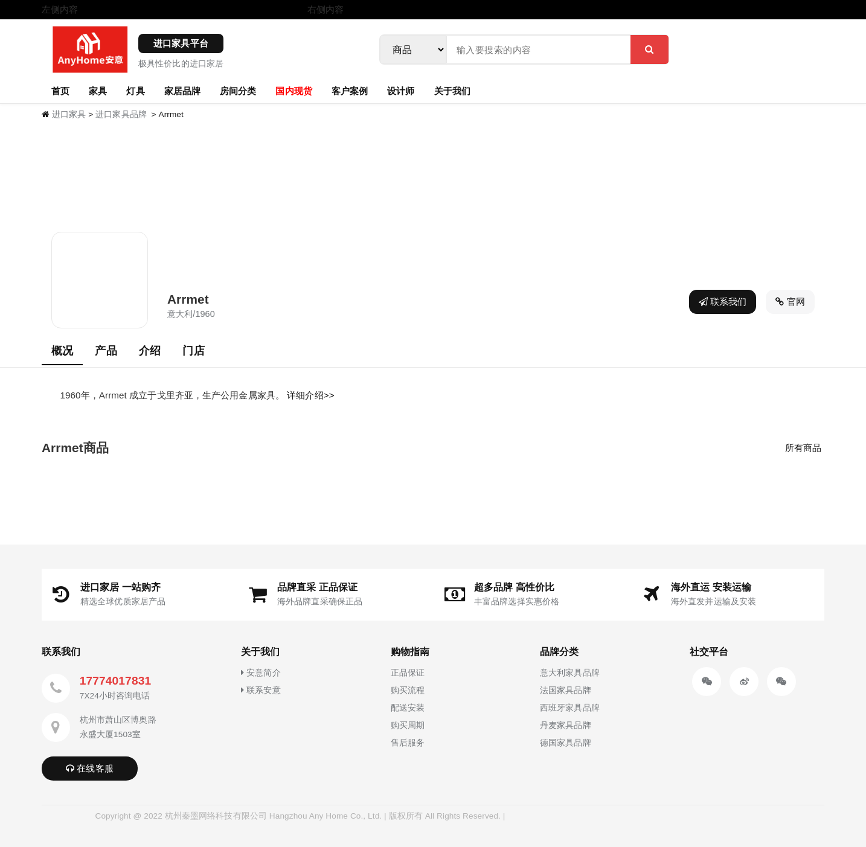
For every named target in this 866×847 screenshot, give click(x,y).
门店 (193, 351)
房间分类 (238, 91)
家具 (98, 91)
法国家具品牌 (565, 690)
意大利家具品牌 (570, 672)
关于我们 (452, 91)
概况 (62, 351)
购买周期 (408, 725)
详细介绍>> (310, 395)
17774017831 (115, 680)
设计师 (400, 91)
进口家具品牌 (121, 114)
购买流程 (408, 690)
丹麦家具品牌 (565, 725)
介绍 (150, 351)
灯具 (135, 91)
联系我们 (723, 301)
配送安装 (408, 707)
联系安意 (261, 690)
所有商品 (803, 448)
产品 (106, 351)
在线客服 (90, 768)
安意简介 (261, 672)
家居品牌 (182, 91)
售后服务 (408, 742)
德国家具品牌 (565, 742)
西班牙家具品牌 (570, 707)
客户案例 (350, 91)
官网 (790, 301)
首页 (60, 91)
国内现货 (293, 91)
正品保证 (408, 672)
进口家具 (69, 114)
